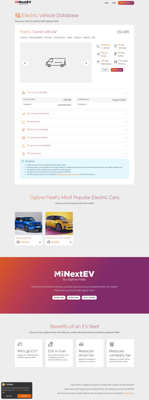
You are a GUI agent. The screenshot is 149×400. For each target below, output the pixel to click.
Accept (24, 396)
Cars (106, 3)
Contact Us (117, 70)
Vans (114, 3)
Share (105, 70)
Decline (9, 396)
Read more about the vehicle (68, 174)
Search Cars (58, 298)
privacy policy (19, 390)
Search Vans (73, 298)
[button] (74, 93)
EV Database (129, 393)
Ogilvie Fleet (126, 3)
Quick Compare (89, 298)
